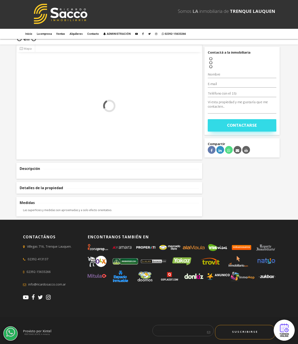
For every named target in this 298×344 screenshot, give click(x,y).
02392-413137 (38, 259)
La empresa (44, 33)
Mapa (26, 49)
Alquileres (76, 33)
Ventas (60, 33)
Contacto (93, 33)
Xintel (46, 331)
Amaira (46, 334)
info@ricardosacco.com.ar (47, 284)
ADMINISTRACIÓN (117, 33)
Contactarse (242, 125)
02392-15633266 (174, 33)
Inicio (28, 33)
